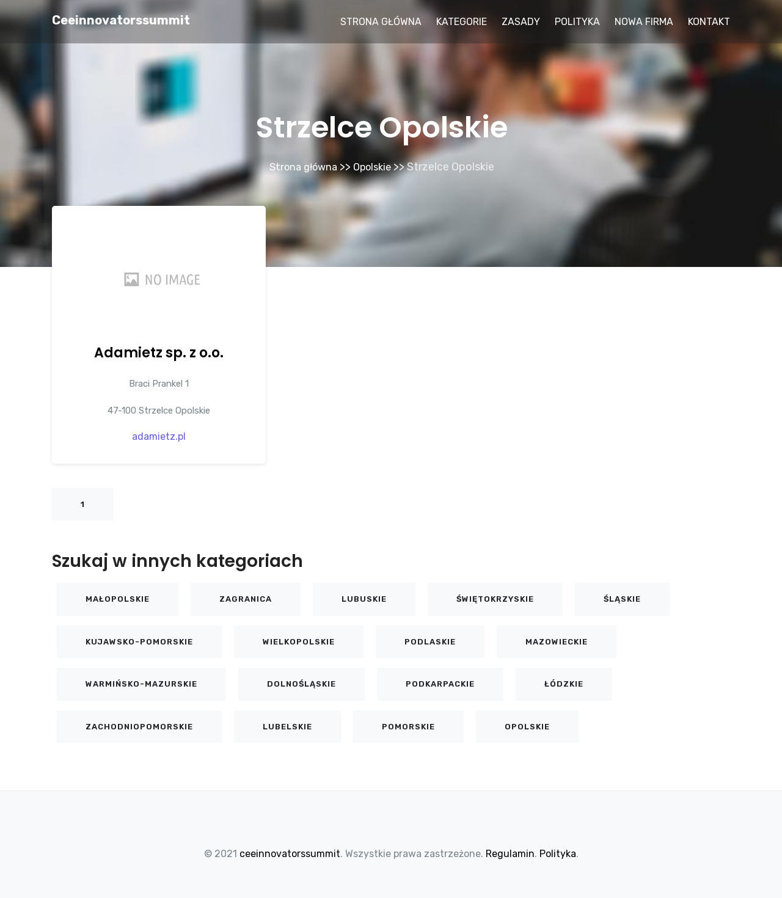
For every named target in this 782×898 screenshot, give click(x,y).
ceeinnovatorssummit (121, 20)
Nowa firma (644, 21)
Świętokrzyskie (495, 598)
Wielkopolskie (299, 641)
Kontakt (709, 21)
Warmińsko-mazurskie (141, 683)
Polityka (577, 21)
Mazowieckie (556, 641)
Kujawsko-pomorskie (139, 641)
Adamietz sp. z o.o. (159, 352)
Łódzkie (563, 683)
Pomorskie (408, 726)
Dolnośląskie (301, 683)
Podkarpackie (440, 683)
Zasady (521, 21)
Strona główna (381, 21)
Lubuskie (364, 598)
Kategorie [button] (461, 21)
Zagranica (245, 598)
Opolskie (375, 166)
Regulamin (510, 853)
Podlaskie (430, 641)
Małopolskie (118, 598)
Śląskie (622, 598)
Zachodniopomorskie (139, 726)
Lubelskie (287, 726)
